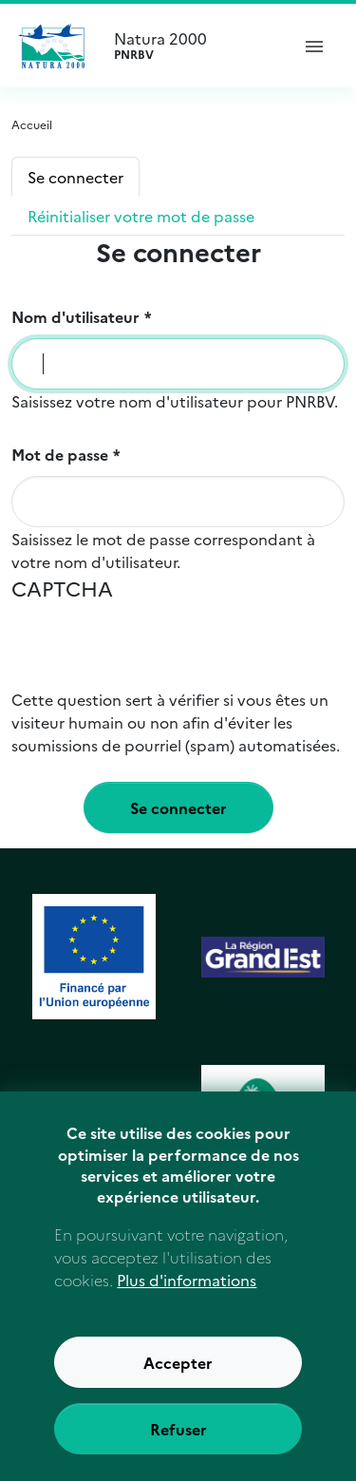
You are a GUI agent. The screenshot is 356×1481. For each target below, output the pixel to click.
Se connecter (75, 176)
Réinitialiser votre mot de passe (141, 215)
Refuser (178, 1448)
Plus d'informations (186, 1299)
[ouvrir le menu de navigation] (314, 45)
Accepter (178, 1382)
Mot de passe (59, 454)
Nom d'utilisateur (75, 316)
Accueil (31, 124)
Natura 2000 (193, 45)
